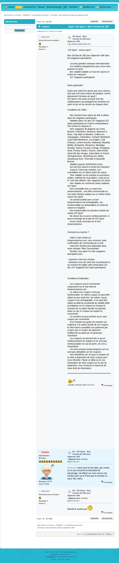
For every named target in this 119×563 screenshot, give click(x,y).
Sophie (45, 452)
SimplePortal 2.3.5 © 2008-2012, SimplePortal (60, 557)
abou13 (45, 36)
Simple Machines (70, 552)
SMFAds (55, 554)
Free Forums (64, 554)
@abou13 (72, 468)
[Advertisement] (75, 423)
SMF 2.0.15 (49, 552)
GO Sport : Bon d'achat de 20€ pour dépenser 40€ (79, 39)
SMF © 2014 (59, 552)
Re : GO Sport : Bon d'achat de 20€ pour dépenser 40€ (79, 454)
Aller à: (79, 534)
